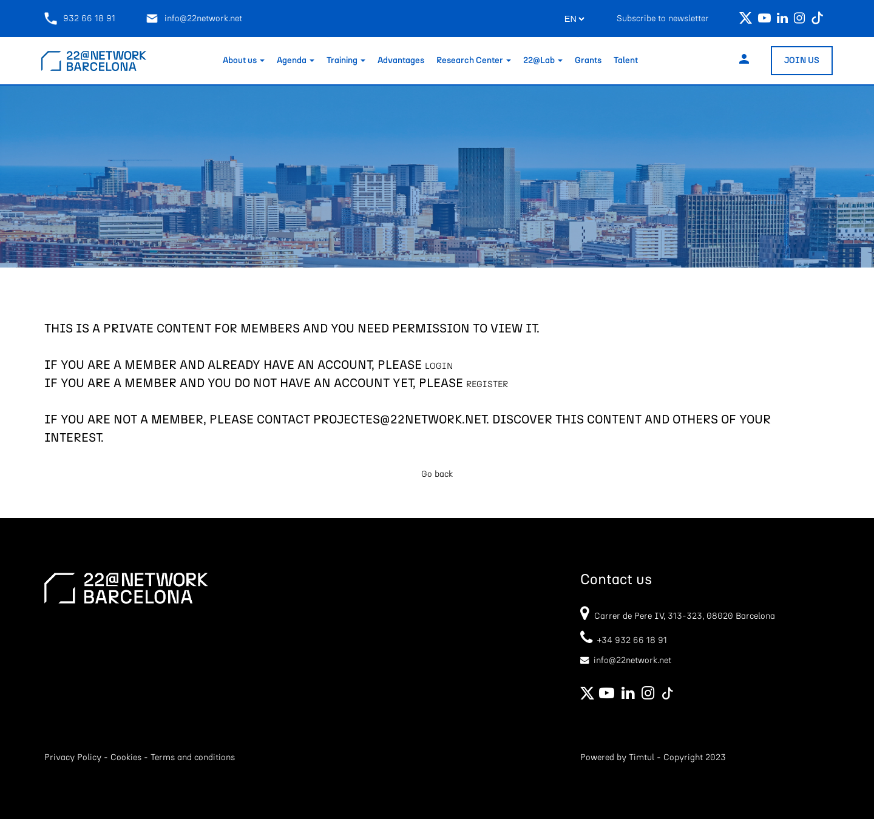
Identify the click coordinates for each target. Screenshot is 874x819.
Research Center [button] (473, 60)
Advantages (401, 60)
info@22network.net (194, 18)
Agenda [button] (295, 60)
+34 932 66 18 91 (623, 640)
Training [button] (346, 60)
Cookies (125, 757)
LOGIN (439, 366)
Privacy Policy (72, 757)
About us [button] (244, 60)
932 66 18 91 (79, 18)
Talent (626, 60)
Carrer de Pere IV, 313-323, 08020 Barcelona (684, 616)
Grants (588, 60)
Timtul (641, 757)
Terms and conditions (193, 757)
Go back (437, 474)
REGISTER (487, 384)
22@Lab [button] (543, 60)
